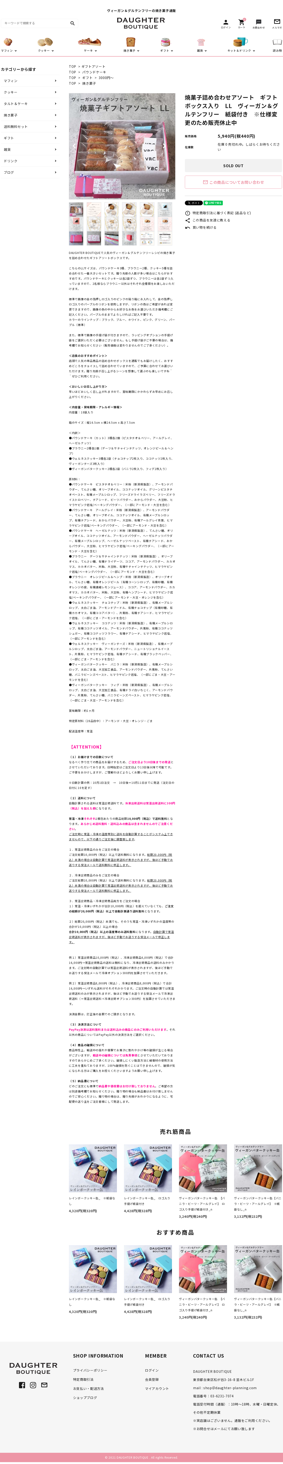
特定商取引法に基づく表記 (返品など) (218, 212)
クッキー (11, 92)
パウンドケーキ (94, 72)
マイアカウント (157, 1388)
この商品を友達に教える (207, 220)
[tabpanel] (122, 146)
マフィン (11, 80)
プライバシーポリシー (90, 1370)
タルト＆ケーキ (16, 103)
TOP (72, 66)
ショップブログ (85, 1397)
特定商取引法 (83, 1379)
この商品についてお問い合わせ (233, 182)
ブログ (9, 172)
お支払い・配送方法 (88, 1388)
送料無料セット (16, 126)
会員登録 (152, 1379)
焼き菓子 (89, 83)
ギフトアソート (94, 66)
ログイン (152, 1370)
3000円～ (106, 77)
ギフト (87, 77)
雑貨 (7, 149)
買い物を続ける (201, 227)
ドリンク (11, 161)
